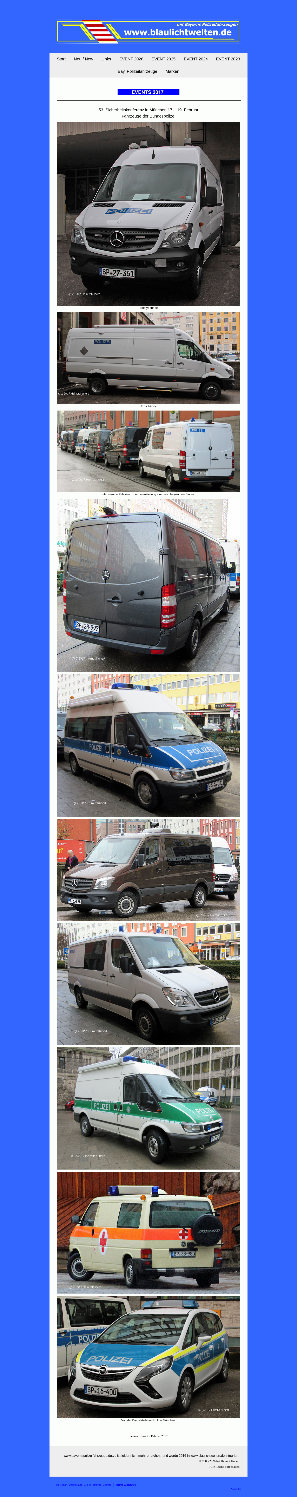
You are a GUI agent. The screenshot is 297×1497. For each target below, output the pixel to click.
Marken (172, 71)
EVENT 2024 (196, 59)
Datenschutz (75, 1485)
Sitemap (107, 1485)
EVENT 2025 (164, 59)
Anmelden (236, 1489)
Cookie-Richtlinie (92, 1485)
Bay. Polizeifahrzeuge (137, 71)
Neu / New (83, 59)
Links (106, 59)
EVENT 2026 (131, 59)
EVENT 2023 (228, 59)
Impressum (61, 1485)
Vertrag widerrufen (126, 1485)
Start (61, 59)
